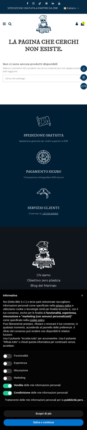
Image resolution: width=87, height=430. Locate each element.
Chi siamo (44, 275)
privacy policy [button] (63, 305)
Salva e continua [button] (43, 422)
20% (84, 86)
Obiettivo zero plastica (43, 280)
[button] (82, 295)
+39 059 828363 (50, 213)
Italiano (72, 8)
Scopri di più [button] (43, 413)
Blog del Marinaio (43, 285)
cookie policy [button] (37, 320)
